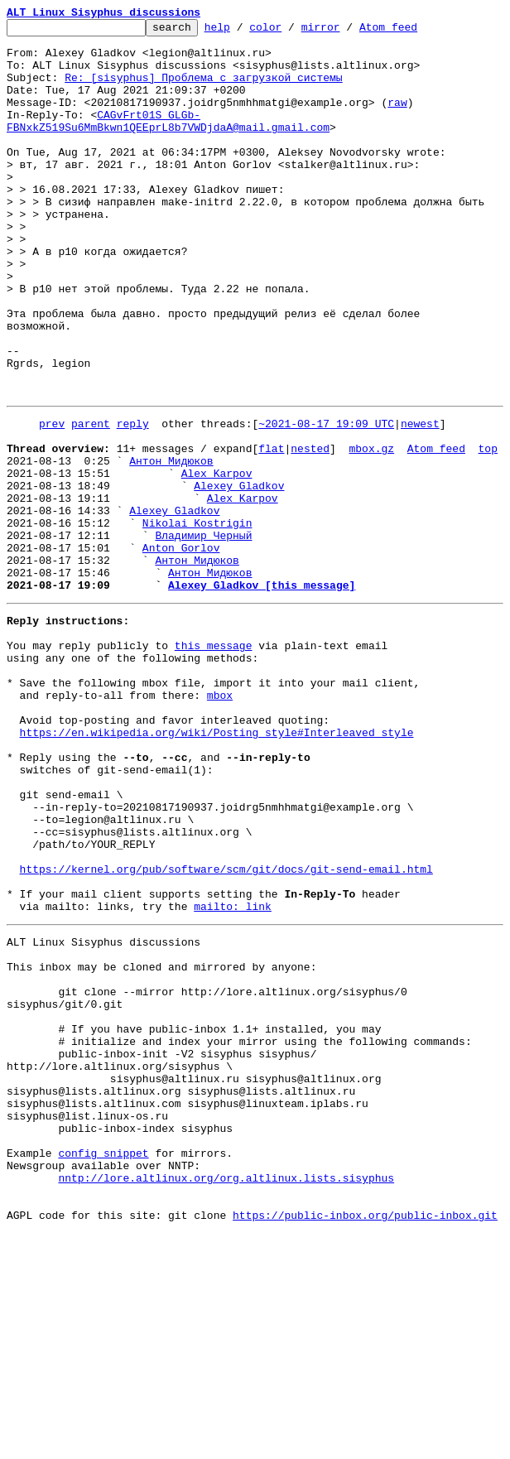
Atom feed (414, 31)
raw (397, 119)
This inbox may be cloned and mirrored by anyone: (161, 1142)
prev (52, 500)
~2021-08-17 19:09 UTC (326, 500)
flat (271, 529)
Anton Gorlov (181, 649)
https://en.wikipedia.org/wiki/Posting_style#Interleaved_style (217, 866)
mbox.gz (371, 529)
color (291, 31)
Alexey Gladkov (239, 574)
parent (90, 500)
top (487, 529)
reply (133, 500)
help (243, 31)
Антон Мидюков (171, 544)
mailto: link (233, 1074)
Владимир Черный (203, 634)
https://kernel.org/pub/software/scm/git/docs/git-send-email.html (226, 1030)
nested (310, 529)
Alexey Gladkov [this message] (261, 693)
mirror (346, 31)
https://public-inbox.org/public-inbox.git (365, 1440)
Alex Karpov (217, 559)
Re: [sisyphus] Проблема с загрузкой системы (203, 89)
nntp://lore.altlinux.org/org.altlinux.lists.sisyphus (226, 1396)
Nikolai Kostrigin (197, 619)
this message (214, 761)
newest (420, 500)
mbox (220, 821)
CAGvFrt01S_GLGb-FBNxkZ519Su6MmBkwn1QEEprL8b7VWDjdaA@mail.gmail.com (168, 141)
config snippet (103, 1366)
